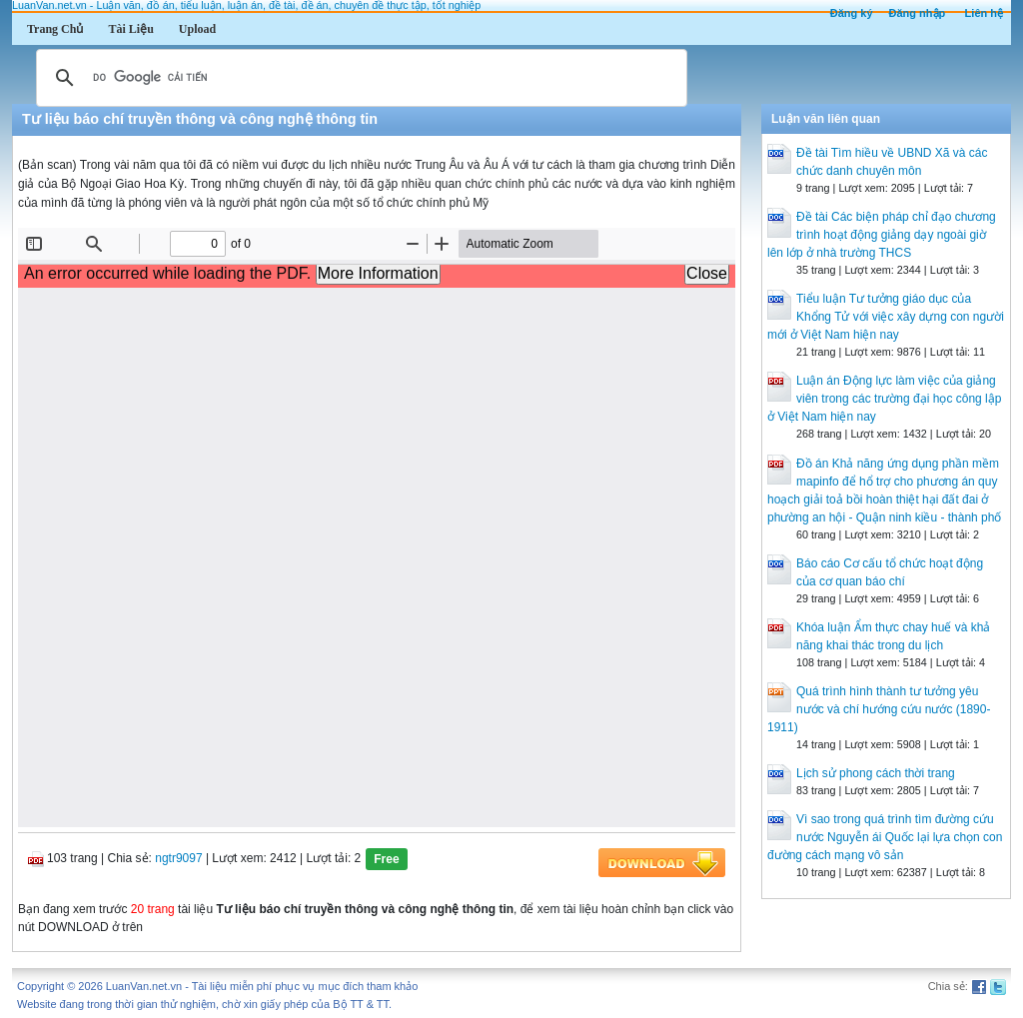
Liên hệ (984, 13)
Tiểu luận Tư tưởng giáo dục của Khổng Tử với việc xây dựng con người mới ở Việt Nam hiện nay (885, 317)
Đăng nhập (917, 13)
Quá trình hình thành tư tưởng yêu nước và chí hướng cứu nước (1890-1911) (878, 709)
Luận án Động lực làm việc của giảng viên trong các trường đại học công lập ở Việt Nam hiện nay (884, 399)
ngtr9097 (178, 858)
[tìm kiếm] (358, 78)
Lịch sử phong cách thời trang (875, 773)
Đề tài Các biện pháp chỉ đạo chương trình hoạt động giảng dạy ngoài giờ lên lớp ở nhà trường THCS (881, 235)
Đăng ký (851, 13)
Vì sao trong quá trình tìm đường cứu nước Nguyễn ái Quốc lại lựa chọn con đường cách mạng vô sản (884, 837)
